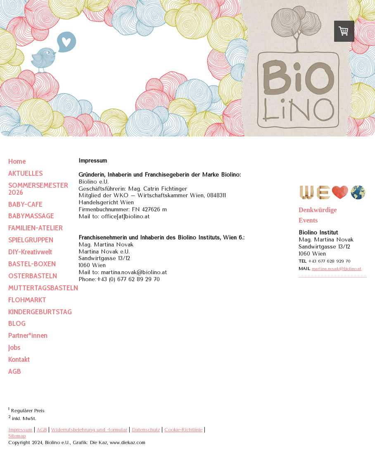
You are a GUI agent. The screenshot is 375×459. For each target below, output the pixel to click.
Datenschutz (146, 430)
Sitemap (17, 436)
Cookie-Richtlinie (183, 430)
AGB (42, 430)
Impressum (20, 430)
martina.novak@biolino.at (336, 268)
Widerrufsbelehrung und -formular (89, 430)
